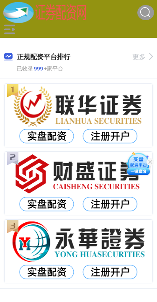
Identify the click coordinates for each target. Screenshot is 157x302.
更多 (142, 56)
